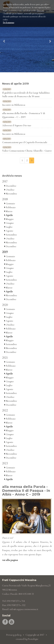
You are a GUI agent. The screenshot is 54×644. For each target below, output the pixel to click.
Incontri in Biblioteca (13, 104)
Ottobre (9, 189)
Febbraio (10, 207)
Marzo (8, 211)
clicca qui (40, 10)
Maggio (9, 219)
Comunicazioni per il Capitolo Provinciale (24, 142)
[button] (4, 36)
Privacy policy (13, 634)
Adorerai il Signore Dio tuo (16, 125)
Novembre (10, 193)
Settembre (10, 234)
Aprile (8, 215)
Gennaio (9, 203)
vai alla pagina (10, 560)
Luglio (8, 226)
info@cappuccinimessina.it (24, 609)
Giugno (9, 222)
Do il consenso (8, 22)
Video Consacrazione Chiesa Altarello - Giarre (27, 150)
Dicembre (10, 185)
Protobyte (33, 639)
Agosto (8, 230)
